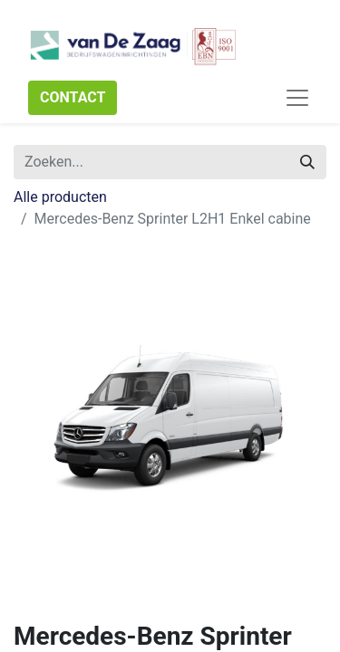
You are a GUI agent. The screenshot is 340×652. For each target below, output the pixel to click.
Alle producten (60, 197)
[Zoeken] (307, 162)
